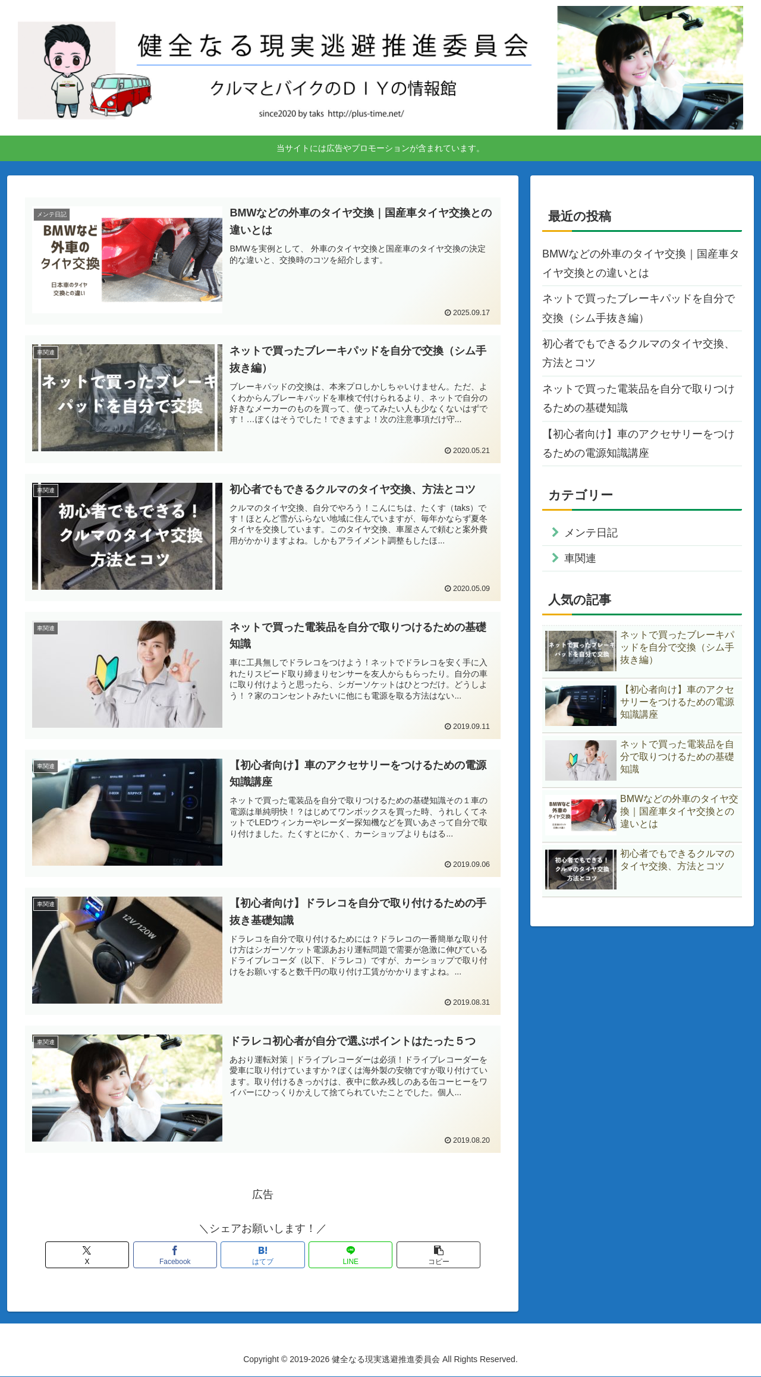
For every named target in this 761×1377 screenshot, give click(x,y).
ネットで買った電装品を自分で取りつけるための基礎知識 (638, 398)
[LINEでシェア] (342, 1255)
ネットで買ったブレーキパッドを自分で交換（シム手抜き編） (638, 308)
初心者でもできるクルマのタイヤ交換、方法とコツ (638, 353)
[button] (423, 1255)
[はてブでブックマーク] (263, 1255)
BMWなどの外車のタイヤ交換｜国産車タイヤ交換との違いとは (641, 263)
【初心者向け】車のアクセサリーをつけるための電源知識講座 (638, 443)
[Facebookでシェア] (183, 1255)
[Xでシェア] (103, 1255)
